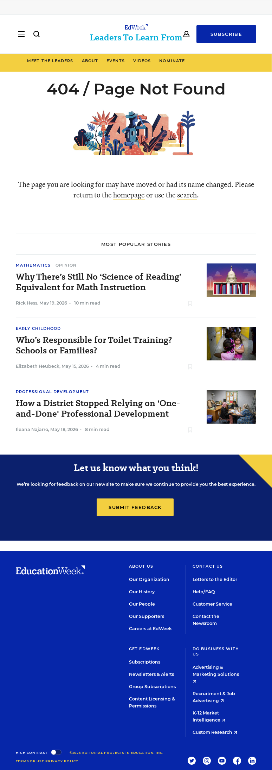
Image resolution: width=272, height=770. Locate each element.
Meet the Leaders (80, 60)
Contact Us (208, 566)
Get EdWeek (144, 648)
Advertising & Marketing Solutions (216, 674)
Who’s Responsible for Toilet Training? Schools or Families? (94, 345)
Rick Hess (26, 303)
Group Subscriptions (152, 686)
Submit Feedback (135, 507)
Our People (142, 604)
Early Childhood (38, 328)
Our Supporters (146, 616)
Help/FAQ (204, 591)
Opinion (66, 265)
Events (146, 60)
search (187, 195)
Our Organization (149, 579)
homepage (129, 195)
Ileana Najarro (32, 429)
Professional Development (52, 391)
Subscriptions (144, 662)
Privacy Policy (62, 761)
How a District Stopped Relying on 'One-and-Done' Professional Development (98, 408)
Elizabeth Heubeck (37, 366)
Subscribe (226, 34)
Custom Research (215, 732)
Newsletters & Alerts (151, 674)
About (120, 60)
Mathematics (33, 265)
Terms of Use (30, 761)
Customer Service (212, 604)
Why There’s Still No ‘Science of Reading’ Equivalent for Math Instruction (98, 282)
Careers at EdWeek (150, 628)
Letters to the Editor (215, 579)
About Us (141, 566)
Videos (172, 60)
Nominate (202, 60)
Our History (142, 591)
